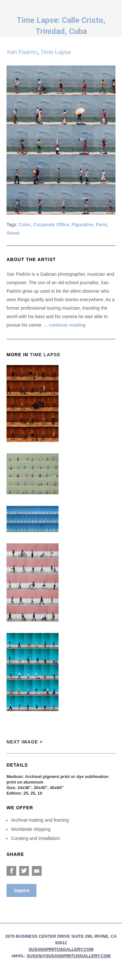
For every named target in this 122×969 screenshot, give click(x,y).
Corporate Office (51, 224)
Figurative (82, 224)
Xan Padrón (22, 52)
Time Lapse (56, 52)
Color (25, 224)
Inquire (21, 890)
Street (13, 233)
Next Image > (25, 741)
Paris (101, 224)
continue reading (67, 325)
